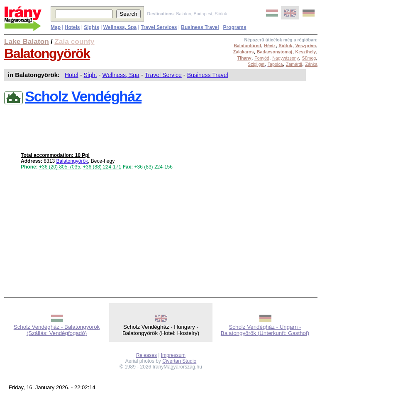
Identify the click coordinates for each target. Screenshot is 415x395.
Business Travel (207, 75)
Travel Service (163, 75)
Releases (146, 355)
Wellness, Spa (121, 75)
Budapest (203, 13)
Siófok (221, 13)
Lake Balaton (26, 41)
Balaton (183, 13)
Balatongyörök (47, 53)
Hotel (71, 75)
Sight (90, 75)
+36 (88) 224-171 (102, 167)
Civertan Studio (179, 361)
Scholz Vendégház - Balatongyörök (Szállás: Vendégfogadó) (57, 330)
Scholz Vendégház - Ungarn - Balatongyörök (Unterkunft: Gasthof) (265, 330)
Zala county (74, 41)
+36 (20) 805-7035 (59, 167)
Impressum (173, 355)
